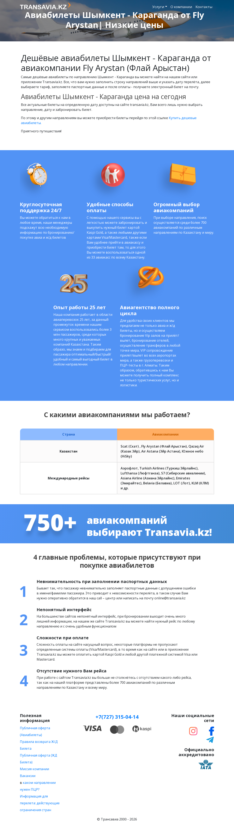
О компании (181, 6)
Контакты (204, 6)
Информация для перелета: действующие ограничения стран (40, 803)
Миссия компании (34, 769)
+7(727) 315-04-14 (117, 716)
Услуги (158, 6)
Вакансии (27, 776)
